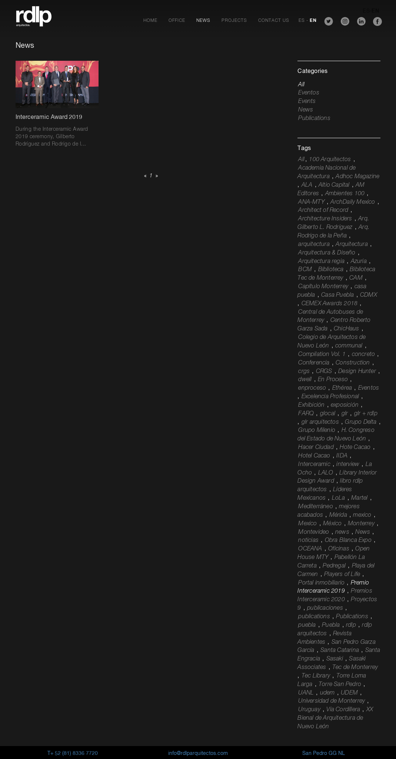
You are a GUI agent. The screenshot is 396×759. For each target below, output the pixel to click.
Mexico (307, 524)
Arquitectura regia (321, 261)
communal (349, 346)
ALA (307, 185)
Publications (314, 118)
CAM (356, 278)
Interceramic (314, 464)
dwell (305, 380)
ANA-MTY (311, 202)
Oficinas (338, 549)
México (332, 524)
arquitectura (313, 244)
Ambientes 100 (345, 194)
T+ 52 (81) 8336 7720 (72, 753)
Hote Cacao (355, 447)
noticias (308, 540)
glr (345, 414)
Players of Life (342, 574)
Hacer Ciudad (315, 447)
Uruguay (309, 710)
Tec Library (316, 676)
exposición (345, 405)
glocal (327, 414)
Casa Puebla (337, 295)
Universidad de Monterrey (331, 701)
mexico (362, 515)
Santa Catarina (339, 650)
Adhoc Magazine (357, 177)
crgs (304, 371)
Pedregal (334, 566)
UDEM (349, 693)
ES (302, 21)
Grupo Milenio (316, 430)
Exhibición (311, 405)
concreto (363, 354)
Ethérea (342, 388)
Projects (234, 21)
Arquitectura (351, 244)
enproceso (312, 388)
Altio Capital (334, 185)
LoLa (338, 498)
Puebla (331, 625)
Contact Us (273, 21)
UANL (306, 693)
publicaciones (325, 608)
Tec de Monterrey (355, 667)
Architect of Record (323, 210)
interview (347, 464)
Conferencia (313, 363)
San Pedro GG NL (323, 753)
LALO (325, 473)
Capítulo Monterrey (323, 287)
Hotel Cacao (314, 456)
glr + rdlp (365, 414)
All (301, 85)
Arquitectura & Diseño (326, 253)
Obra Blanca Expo (348, 540)
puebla (307, 625)
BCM (305, 270)
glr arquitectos (320, 422)
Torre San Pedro (340, 685)
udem (327, 693)
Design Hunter (357, 371)
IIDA (341, 456)
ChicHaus (346, 329)
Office (177, 21)
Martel (359, 498)
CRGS (324, 371)
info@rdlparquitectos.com (198, 753)
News (203, 21)
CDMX (368, 295)
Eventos (308, 93)
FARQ (306, 414)
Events (307, 101)
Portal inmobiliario (321, 583)
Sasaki (334, 659)
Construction (353, 363)
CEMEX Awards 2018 (329, 304)
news (342, 532)
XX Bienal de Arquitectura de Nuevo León (335, 718)
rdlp (351, 625)
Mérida (338, 515)
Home (150, 21)
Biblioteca (331, 270)
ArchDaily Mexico (352, 202)
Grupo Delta (360, 422)
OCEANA (310, 549)
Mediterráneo (315, 507)
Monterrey (361, 524)
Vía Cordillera (343, 710)
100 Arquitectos (330, 160)
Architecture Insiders (325, 219)
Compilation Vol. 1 (322, 354)
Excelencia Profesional (330, 397)
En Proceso (333, 380)
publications (314, 617)
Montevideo (313, 532)
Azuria (359, 261)
